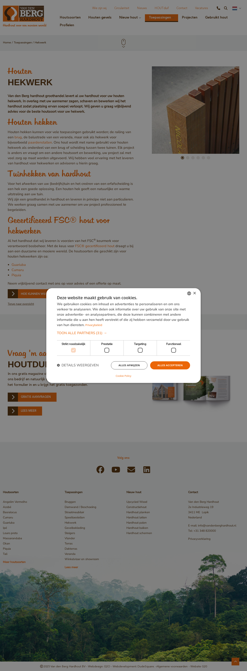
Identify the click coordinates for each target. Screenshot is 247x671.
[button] (123, 333)
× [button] (194, 293)
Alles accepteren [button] (169, 365)
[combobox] (189, 293)
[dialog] (123, 335)
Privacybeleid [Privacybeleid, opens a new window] (94, 325)
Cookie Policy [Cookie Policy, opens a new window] (123, 375)
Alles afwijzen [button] (127, 365)
